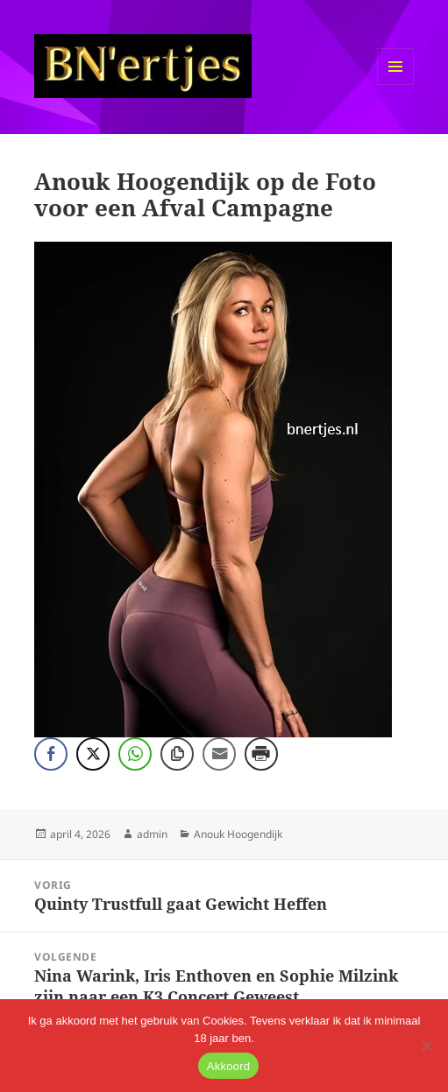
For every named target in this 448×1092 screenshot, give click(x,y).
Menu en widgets (396, 84)
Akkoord (228, 1066)
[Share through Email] (219, 754)
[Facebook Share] (51, 754)
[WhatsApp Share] (135, 754)
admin (152, 834)
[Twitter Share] (93, 754)
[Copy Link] (177, 754)
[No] (426, 1045)
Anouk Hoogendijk (238, 834)
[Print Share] (261, 754)
